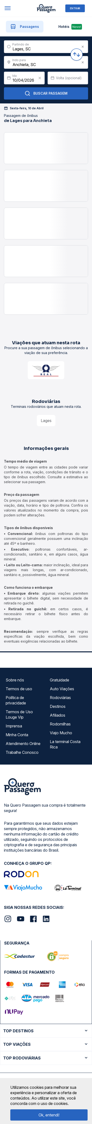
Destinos (58, 706)
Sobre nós (15, 680)
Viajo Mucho (61, 732)
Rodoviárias (60, 697)
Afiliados (57, 715)
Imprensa (14, 725)
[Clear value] (40, 78)
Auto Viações (62, 688)
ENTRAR (75, 8)
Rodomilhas (60, 724)
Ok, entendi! (49, 1115)
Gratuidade (59, 680)
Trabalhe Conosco (22, 752)
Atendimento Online (23, 743)
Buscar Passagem (46, 93)
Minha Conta (17, 734)
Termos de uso (19, 688)
